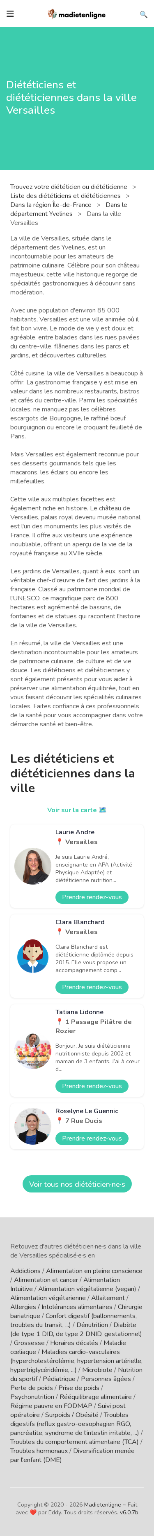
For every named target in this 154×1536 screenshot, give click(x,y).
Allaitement (108, 1297)
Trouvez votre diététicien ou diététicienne (69, 186)
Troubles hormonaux (39, 1450)
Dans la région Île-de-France (51, 204)
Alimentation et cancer (46, 1280)
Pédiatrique (59, 1378)
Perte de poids (31, 1387)
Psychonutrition (32, 1396)
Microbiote (97, 1369)
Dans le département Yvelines (68, 209)
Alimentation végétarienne (48, 1297)
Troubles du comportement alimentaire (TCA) (74, 1441)
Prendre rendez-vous (92, 897)
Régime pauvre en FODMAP (51, 1405)
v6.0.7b (129, 1512)
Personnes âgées (106, 1378)
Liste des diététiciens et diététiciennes (66, 195)
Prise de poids (78, 1387)
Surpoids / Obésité (72, 1414)
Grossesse (29, 1342)
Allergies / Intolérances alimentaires (61, 1306)
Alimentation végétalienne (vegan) (87, 1288)
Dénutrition (92, 1324)
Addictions (25, 1271)
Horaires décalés (74, 1342)
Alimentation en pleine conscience (94, 1271)
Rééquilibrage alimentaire (96, 1396)
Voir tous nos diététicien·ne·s (77, 1184)
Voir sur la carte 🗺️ (77, 810)
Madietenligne (102, 1505)
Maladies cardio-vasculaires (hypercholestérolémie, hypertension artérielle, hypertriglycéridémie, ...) (76, 1360)
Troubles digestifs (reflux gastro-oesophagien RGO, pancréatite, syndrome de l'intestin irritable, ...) (74, 1423)
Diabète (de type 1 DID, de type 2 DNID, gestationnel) (76, 1329)
